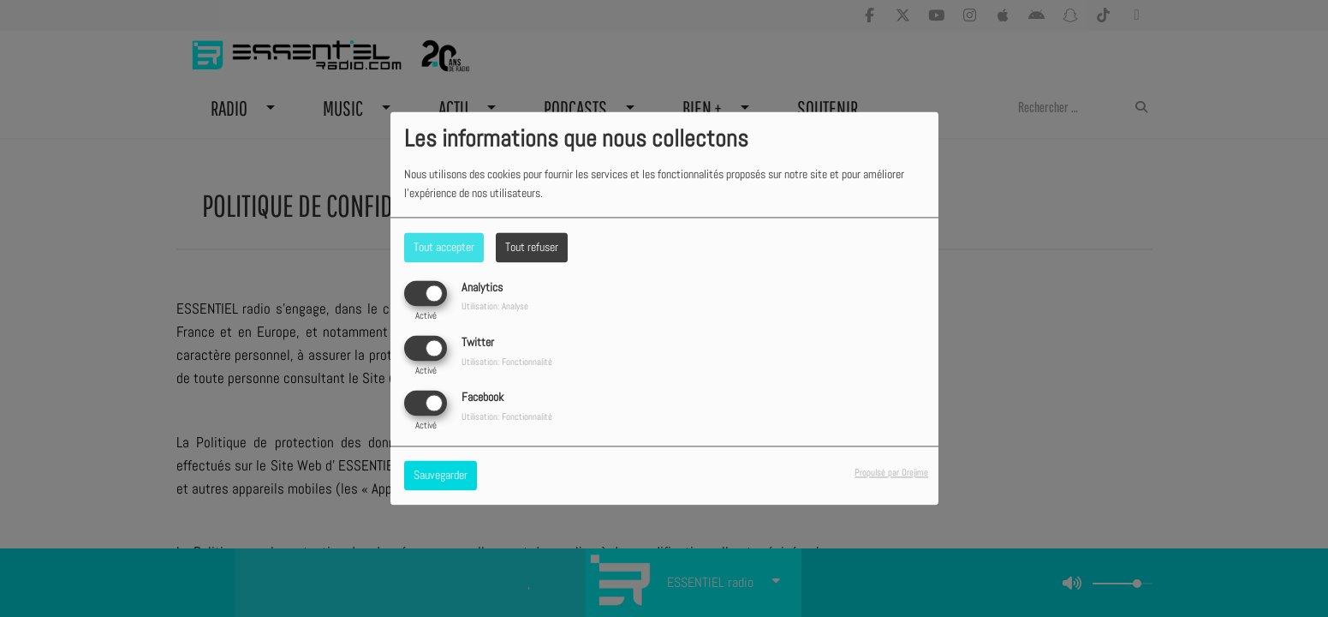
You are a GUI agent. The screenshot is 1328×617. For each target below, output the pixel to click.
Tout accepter (444, 247)
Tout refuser (531, 247)
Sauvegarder (440, 475)
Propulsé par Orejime (891, 473)
